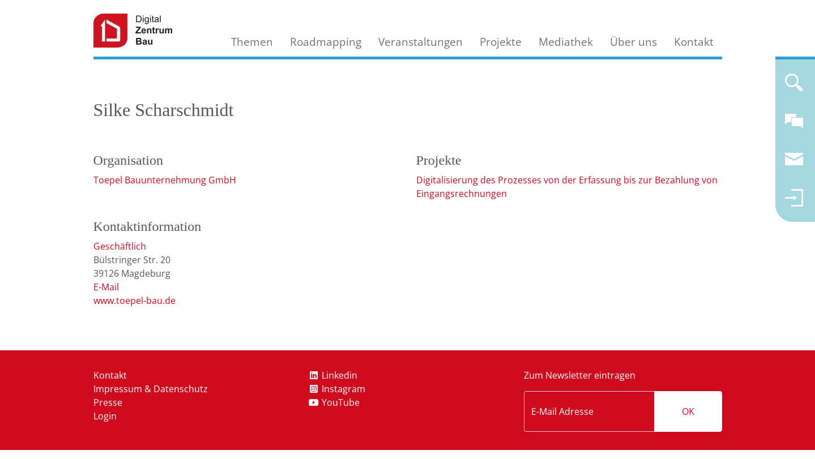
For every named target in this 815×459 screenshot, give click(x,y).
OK (688, 411)
